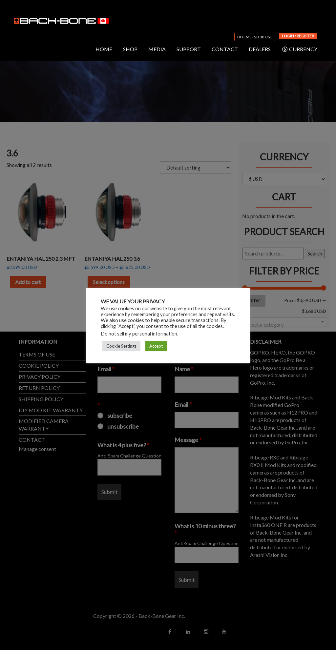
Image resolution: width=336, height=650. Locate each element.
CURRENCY (299, 49)
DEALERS (260, 49)
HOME (103, 49)
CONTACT (225, 49)
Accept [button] (156, 346)
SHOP (130, 49)
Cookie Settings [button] (121, 346)
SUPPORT (189, 49)
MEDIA (157, 49)
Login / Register (298, 35)
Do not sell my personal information (139, 333)
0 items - (254, 36)
